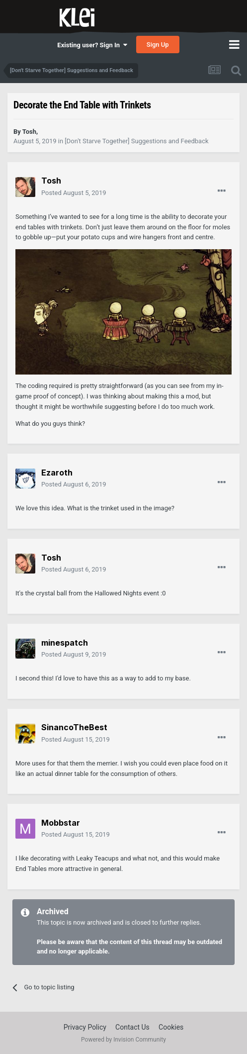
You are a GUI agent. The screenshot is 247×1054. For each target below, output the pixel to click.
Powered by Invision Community (123, 1039)
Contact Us (132, 1027)
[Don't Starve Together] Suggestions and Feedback (136, 141)
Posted (73, 192)
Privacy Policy (85, 1027)
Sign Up (158, 44)
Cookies (171, 1027)
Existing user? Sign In (92, 45)
